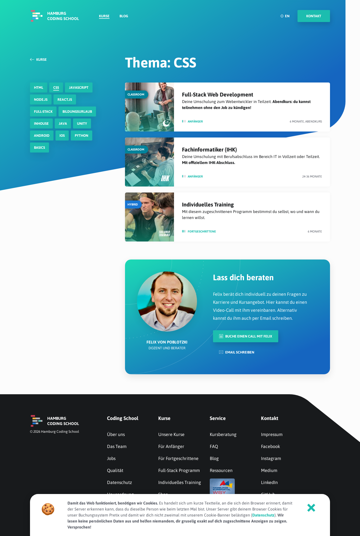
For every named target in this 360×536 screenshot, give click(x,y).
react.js (65, 100)
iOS (62, 136)
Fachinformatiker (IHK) (209, 149)
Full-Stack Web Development (217, 94)
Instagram (271, 458)
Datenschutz (119, 482)
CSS (56, 88)
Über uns (116, 434)
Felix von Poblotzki (167, 342)
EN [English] (285, 16)
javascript (78, 88)
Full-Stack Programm (179, 470)
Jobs (111, 458)
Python (81, 136)
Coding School (122, 418)
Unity (82, 124)
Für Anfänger (171, 446)
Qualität (115, 470)
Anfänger (195, 121)
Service (218, 418)
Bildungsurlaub (77, 112)
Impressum (271, 434)
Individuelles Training (208, 204)
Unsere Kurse (171, 434)
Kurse (104, 16)
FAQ (214, 446)
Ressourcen (221, 470)
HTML (38, 88)
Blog (124, 16)
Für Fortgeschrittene (178, 458)
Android (42, 136)
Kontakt (269, 418)
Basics (39, 148)
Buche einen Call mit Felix (245, 336)
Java (63, 124)
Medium (269, 470)
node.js (41, 100)
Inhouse (41, 124)
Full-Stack (43, 112)
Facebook (270, 446)
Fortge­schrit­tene (202, 231)
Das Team (116, 446)
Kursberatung (223, 434)
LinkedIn (269, 482)
